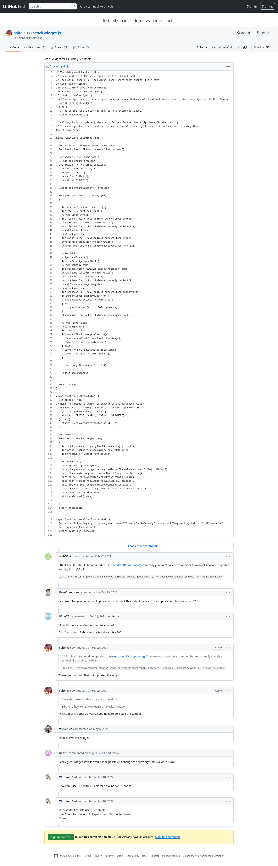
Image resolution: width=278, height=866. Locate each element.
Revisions (35, 47)
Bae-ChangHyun (70, 592)
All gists (85, 6)
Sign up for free (61, 837)
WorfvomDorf (68, 777)
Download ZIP (261, 47)
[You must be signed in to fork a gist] (263, 32)
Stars (59, 47)
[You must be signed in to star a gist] (244, 32)
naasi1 (63, 753)
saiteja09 (22, 32)
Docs (144, 856)
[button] (245, 47)
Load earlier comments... (144, 546)
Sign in (252, 6)
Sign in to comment (167, 837)
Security (109, 856)
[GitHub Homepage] (56, 855)
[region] (139, 304)
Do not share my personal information (204, 856)
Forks (81, 47)
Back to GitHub (103, 6)
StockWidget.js (47, 32)
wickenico (65, 729)
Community (132, 856)
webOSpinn (66, 556)
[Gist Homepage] (14, 6)
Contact (155, 856)
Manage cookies (171, 856)
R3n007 (64, 616)
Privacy (98, 856)
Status (120, 856)
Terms (87, 856)
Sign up (267, 6)
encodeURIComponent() (126, 565)
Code (13, 47)
